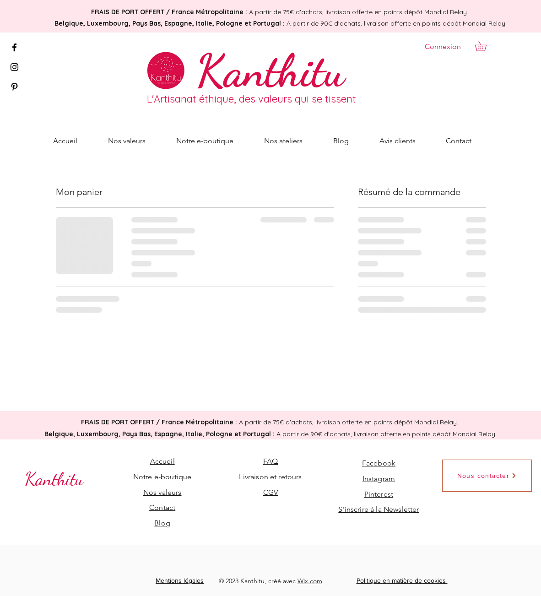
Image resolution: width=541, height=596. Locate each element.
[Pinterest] (14, 86)
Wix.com (310, 581)
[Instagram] (14, 67)
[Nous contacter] (487, 476)
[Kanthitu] (270, 70)
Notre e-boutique (162, 476)
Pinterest (378, 494)
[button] (485, 46)
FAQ (270, 461)
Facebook (378, 463)
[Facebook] (14, 47)
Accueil (162, 461)
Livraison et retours (270, 476)
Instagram (378, 478)
